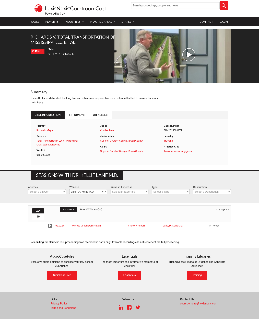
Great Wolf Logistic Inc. (49, 144)
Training (197, 275)
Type (155, 187)
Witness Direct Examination (86, 225)
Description (200, 187)
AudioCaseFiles (62, 275)
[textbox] (47, 191)
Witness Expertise (121, 187)
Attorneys (77, 115)
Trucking (168, 140)
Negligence (187, 151)
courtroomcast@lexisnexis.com (198, 303)
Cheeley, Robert (136, 225)
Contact (206, 21)
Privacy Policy (59, 303)
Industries (72, 21)
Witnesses (100, 115)
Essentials (129, 275)
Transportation (172, 151)
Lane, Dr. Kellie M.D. (173, 225)
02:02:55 (60, 225)
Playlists (51, 21)
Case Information (48, 115)
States (126, 21)
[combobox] (47, 191)
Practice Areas (101, 21)
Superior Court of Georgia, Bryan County (121, 140)
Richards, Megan (45, 130)
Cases (35, 21)
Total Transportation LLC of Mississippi (57, 140)
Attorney (33, 187)
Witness (74, 187)
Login (223, 21)
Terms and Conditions (63, 308)
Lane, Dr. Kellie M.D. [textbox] (87, 191)
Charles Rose (107, 130)
